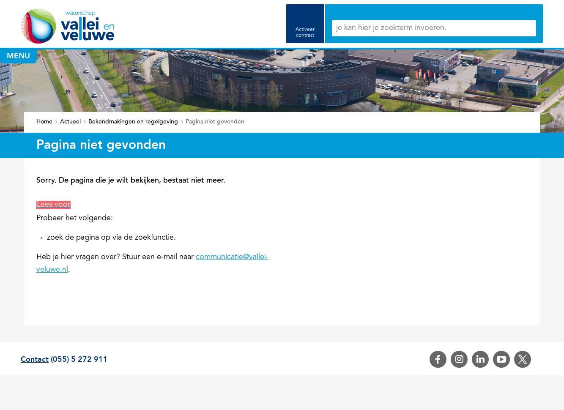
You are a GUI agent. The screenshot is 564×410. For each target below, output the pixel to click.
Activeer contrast (305, 32)
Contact (35, 360)
